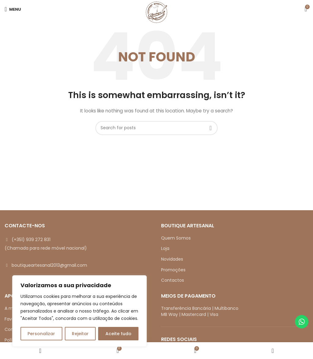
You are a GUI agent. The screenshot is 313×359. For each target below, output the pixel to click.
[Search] (156, 128)
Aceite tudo (118, 334)
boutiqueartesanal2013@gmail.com (49, 265)
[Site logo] (156, 12)
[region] (79, 311)
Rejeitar (80, 334)
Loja (165, 248)
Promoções (173, 270)
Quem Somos (176, 238)
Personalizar (41, 334)
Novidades (172, 259)
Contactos (172, 280)
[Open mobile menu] (13, 9)
